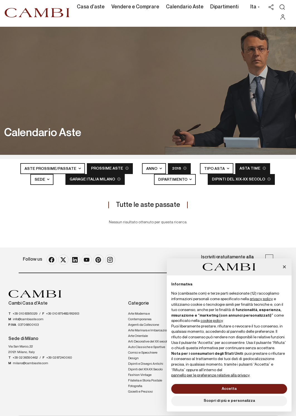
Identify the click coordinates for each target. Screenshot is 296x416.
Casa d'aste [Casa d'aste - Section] (91, 6)
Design (133, 358)
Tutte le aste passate (148, 205)
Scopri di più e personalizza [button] (229, 401)
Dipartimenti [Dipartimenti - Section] (224, 6)
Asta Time (252, 168)
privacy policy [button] (261, 299)
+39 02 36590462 (25, 357)
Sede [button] (40, 180)
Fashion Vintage (139, 375)
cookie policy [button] (211, 321)
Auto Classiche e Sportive (146, 347)
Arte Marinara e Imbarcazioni (149, 330)
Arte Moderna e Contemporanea (139, 316)
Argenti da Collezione (143, 325)
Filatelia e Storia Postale (145, 380)
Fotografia (135, 386)
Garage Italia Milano (95, 179)
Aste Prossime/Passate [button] (51, 169)
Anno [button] (152, 169)
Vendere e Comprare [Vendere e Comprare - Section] (135, 6)
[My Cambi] (284, 17)
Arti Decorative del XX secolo (148, 341)
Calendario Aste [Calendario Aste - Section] (185, 6)
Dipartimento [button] (173, 180)
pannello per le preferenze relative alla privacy (210, 375)
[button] (253, 7)
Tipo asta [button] (215, 169)
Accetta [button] (229, 389)
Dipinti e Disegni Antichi (145, 364)
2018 (179, 168)
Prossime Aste (110, 168)
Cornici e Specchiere (142, 352)
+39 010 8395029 (25, 313)
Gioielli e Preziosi (140, 391)
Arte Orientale (138, 336)
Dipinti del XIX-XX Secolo (241, 179)
